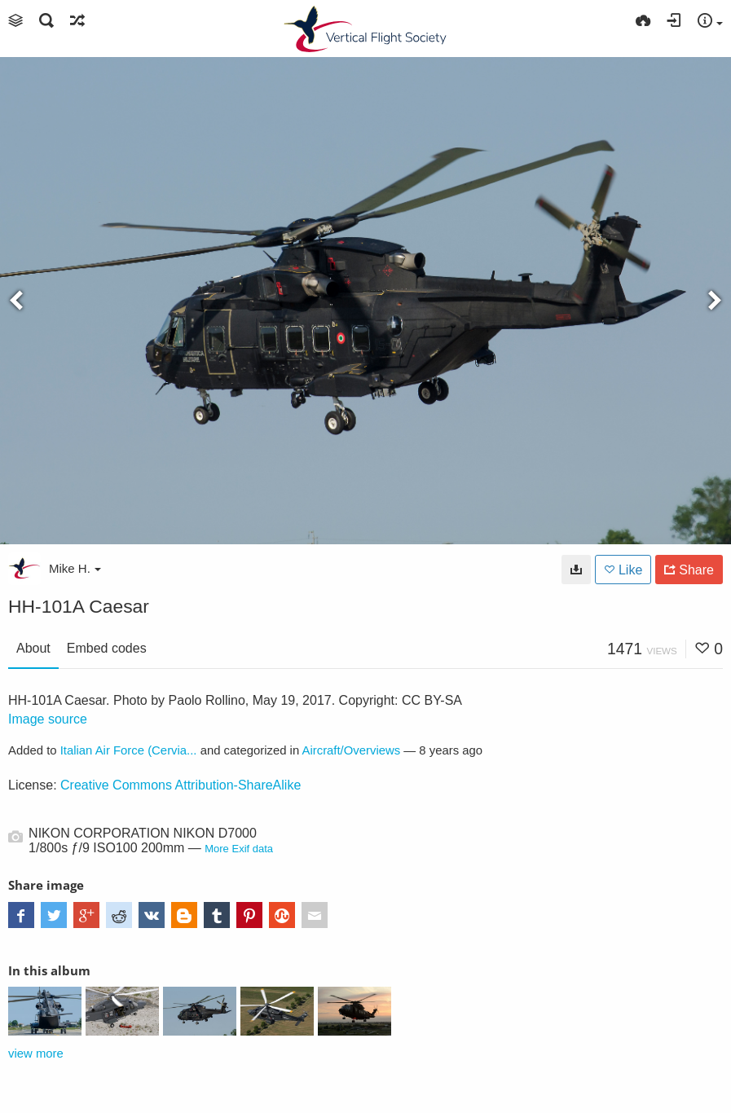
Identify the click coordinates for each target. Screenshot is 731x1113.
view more (36, 1053)
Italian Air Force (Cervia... (128, 750)
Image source (47, 719)
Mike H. (75, 568)
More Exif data (239, 848)
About (33, 648)
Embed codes (107, 648)
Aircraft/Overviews (351, 750)
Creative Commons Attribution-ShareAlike (180, 785)
